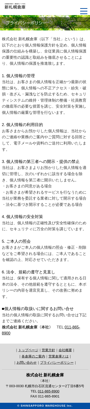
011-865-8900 (49, 391)
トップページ (28, 350)
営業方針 (48, 350)
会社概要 (65, 350)
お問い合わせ (27, 362)
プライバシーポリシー (57, 362)
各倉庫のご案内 (33, 356)
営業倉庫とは (58, 356)
